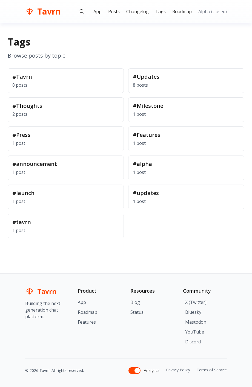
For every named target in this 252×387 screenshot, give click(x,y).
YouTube (194, 332)
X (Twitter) (196, 302)
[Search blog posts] (82, 11)
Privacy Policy (178, 369)
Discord (193, 342)
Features (87, 322)
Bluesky (193, 312)
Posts (114, 12)
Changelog (137, 12)
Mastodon (195, 322)
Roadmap (182, 12)
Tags (160, 12)
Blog (135, 302)
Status (137, 312)
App (97, 12)
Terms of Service (212, 369)
